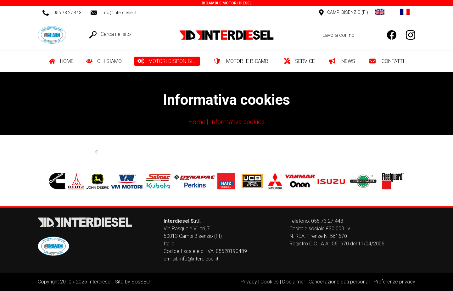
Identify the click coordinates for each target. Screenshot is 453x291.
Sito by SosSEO (132, 282)
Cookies (269, 282)
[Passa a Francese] (405, 12)
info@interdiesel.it (198, 259)
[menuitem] (63, 61)
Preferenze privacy (394, 282)
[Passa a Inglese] (380, 12)
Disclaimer (293, 282)
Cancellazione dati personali (339, 282)
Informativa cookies (237, 122)
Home (196, 122)
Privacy (249, 282)
